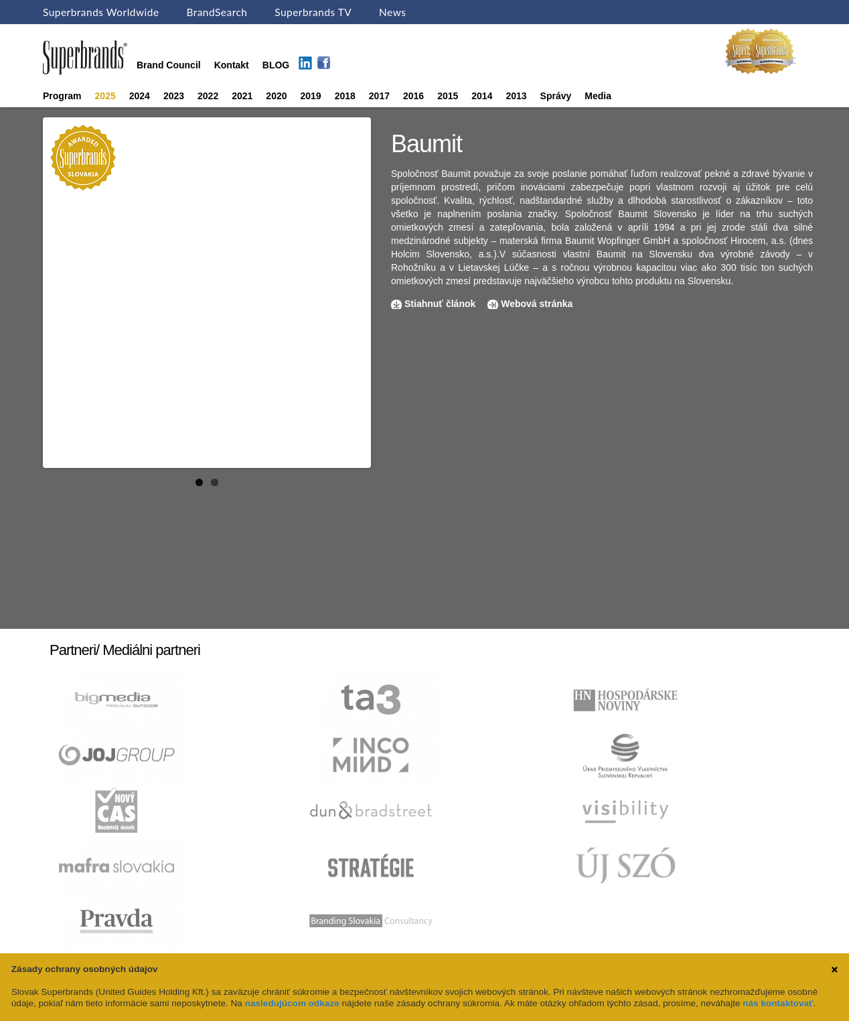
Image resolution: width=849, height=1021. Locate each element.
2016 (413, 96)
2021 (242, 96)
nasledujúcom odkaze (292, 1003)
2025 (105, 96)
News (392, 12)
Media (598, 96)
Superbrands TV (313, 12)
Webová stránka (536, 303)
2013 (516, 96)
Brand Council (169, 65)
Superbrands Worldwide (101, 12)
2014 (481, 96)
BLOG (275, 65)
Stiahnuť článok (441, 303)
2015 (447, 96)
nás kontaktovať (778, 1003)
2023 (173, 96)
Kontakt (231, 65)
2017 (379, 96)
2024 (139, 96)
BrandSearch (216, 12)
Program (62, 96)
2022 (208, 96)
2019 (311, 96)
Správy (556, 96)
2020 (276, 96)
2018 (345, 96)
